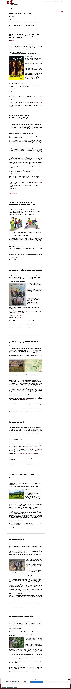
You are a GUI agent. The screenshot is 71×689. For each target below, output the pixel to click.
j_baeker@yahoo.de (14, 173)
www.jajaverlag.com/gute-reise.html (32, 453)
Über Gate (47, 1)
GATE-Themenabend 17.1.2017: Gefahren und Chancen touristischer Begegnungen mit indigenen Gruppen (24, 35)
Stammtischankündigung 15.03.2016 (21, 474)
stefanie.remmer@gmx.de (26, 399)
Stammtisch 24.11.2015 (17, 539)
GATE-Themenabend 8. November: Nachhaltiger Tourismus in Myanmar (22, 203)
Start (43, 1)
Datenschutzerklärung (10, 687)
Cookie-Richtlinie (4, 687)
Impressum (15, 687)
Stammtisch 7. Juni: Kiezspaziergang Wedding (25, 270)
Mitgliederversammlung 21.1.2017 (20, 14)
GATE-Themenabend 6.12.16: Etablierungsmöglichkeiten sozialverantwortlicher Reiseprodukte (22, 117)
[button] (68, 679)
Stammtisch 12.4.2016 (16, 422)
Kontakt (61, 1)
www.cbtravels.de (13, 93)
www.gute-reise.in (22, 453)
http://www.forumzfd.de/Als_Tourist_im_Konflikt (29, 591)
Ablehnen (50, 681)
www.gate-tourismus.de (13, 193)
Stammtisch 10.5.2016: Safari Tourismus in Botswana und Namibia (23, 342)
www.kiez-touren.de (20, 317)
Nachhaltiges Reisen (54, 1)
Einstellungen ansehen (63, 681)
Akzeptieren (36, 681)
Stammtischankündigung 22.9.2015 (21, 616)
